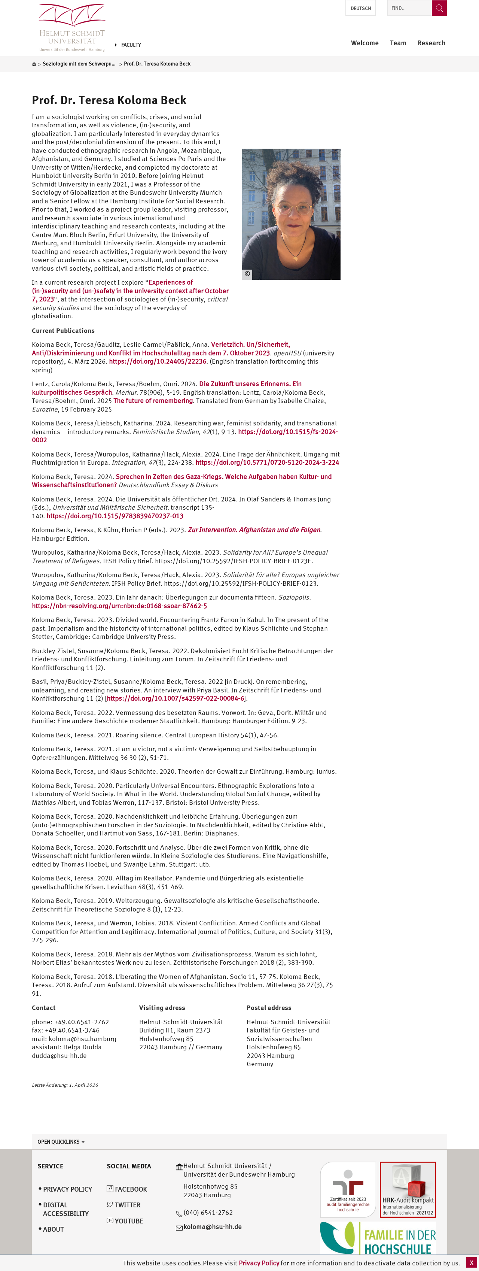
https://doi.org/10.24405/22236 (157, 361)
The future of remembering (153, 400)
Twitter (123, 1205)
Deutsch (361, 8)
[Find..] (439, 8)
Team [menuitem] (398, 43)
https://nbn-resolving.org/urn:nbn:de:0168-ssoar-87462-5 (119, 606)
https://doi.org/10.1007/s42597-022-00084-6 (175, 698)
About (53, 1229)
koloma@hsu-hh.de (212, 1227)
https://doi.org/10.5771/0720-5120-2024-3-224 (267, 462)
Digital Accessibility (66, 1209)
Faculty (128, 45)
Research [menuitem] (431, 43)
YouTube (125, 1221)
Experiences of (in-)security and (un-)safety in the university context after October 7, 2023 (130, 290)
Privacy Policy (260, 1263)
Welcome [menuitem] (365, 43)
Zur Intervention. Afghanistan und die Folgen (253, 530)
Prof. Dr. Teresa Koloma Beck (109, 99)
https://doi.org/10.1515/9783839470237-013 (114, 516)
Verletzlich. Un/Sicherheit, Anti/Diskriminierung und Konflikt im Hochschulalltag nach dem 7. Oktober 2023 (161, 348)
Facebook (127, 1189)
